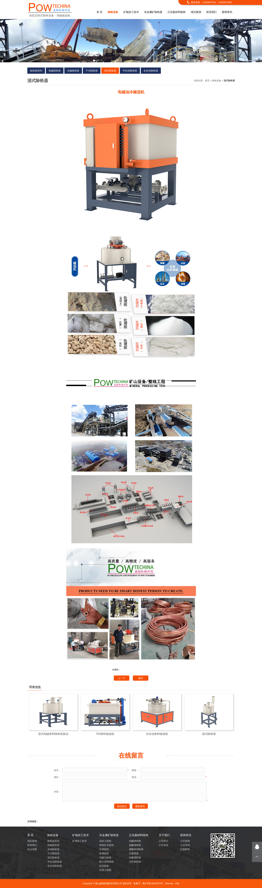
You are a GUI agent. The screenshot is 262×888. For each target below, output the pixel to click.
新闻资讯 (227, 12)
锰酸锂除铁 (135, 845)
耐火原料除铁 (106, 861)
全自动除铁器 (151, 70)
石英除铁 (104, 849)
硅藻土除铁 (105, 870)
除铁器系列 (36, 70)
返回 (140, 678)
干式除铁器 (92, 70)
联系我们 (211, 12)
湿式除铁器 (110, 70)
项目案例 (196, 12)
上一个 (121, 678)
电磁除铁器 (55, 70)
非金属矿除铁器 (153, 12)
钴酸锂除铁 (135, 841)
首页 (207, 80)
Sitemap (169, 883)
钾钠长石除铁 (106, 845)
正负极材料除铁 (176, 12)
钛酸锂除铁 (135, 857)
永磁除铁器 (73, 70)
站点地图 (32, 849)
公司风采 (163, 845)
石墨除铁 (134, 853)
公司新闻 (185, 841)
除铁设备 (113, 12)
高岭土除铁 (105, 841)
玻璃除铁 (104, 853)
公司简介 (163, 841)
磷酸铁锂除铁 (136, 849)
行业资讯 (185, 845)
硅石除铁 (104, 865)
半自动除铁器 (130, 70)
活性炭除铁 (135, 861)
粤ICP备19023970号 (153, 883)
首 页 (99, 12)
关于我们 (164, 835)
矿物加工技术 (131, 12)
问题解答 (185, 849)
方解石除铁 (105, 857)
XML (177, 883)
